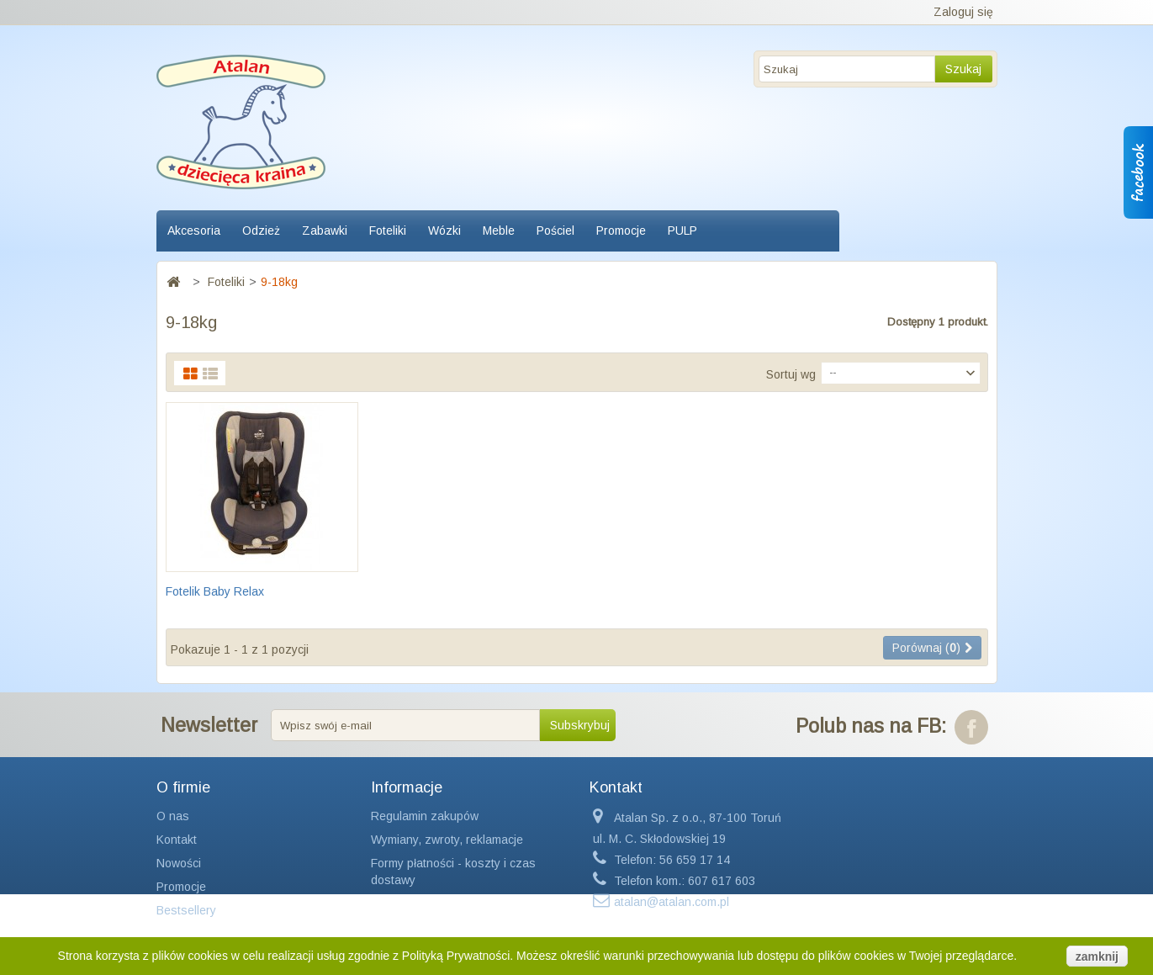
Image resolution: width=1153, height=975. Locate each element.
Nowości (178, 863)
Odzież (261, 230)
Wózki (444, 230)
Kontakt (176, 839)
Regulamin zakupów (425, 816)
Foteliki (387, 230)
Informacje (406, 787)
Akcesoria (193, 230)
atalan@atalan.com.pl (671, 902)
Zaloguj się (963, 12)
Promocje (621, 230)
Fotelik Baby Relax (215, 591)
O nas (172, 816)
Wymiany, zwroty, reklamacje (447, 839)
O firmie (183, 787)
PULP (682, 230)
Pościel (555, 230)
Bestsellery (186, 910)
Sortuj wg (791, 374)
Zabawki (324, 230)
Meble (499, 230)
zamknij (1097, 956)
